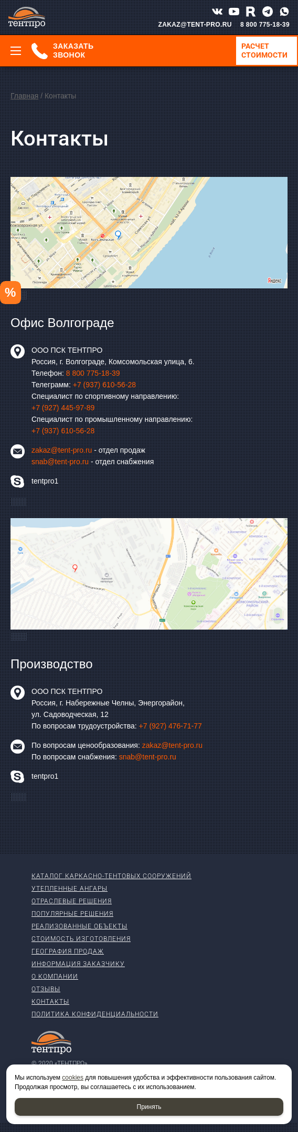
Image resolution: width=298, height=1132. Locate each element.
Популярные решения (72, 913)
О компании (54, 976)
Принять (149, 1107)
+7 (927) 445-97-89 (62, 408)
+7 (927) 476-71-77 (170, 726)
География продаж (67, 951)
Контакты (50, 1001)
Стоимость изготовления (81, 939)
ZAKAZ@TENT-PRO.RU (195, 24)
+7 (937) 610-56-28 (104, 384)
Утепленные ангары (69, 888)
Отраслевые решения (71, 901)
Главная (24, 96)
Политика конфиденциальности (94, 1014)
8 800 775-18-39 (265, 24)
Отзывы (45, 989)
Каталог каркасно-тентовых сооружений (111, 876)
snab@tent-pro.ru (60, 461)
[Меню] (15, 50)
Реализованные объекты (79, 926)
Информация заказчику (78, 964)
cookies (72, 1077)
